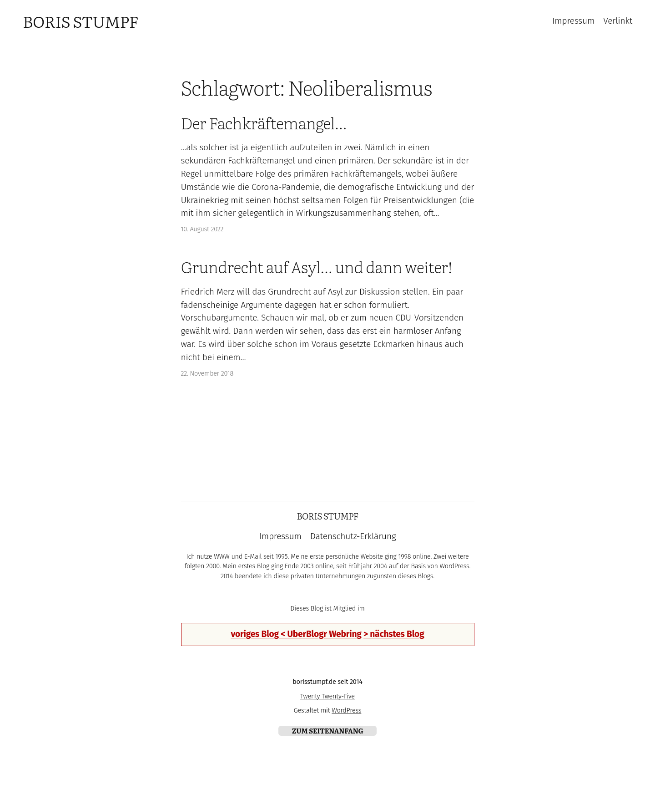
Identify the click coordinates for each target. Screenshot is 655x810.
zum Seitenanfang (327, 730)
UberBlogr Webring (324, 634)
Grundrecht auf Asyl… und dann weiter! (316, 267)
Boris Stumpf (80, 21)
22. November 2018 (207, 373)
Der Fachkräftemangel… (264, 123)
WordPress (346, 710)
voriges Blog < (259, 634)
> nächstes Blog (393, 634)
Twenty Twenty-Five (327, 696)
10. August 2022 (202, 229)
